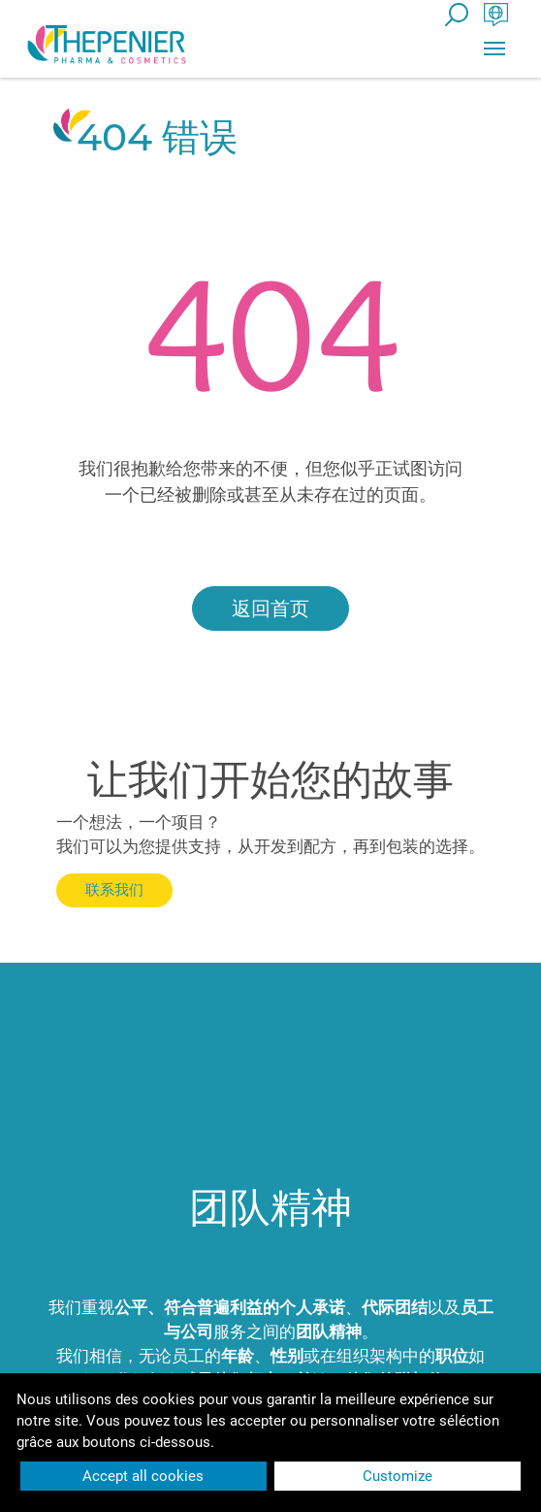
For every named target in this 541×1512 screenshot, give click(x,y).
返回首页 (270, 608)
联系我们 (114, 889)
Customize (397, 1476)
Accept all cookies (143, 1476)
